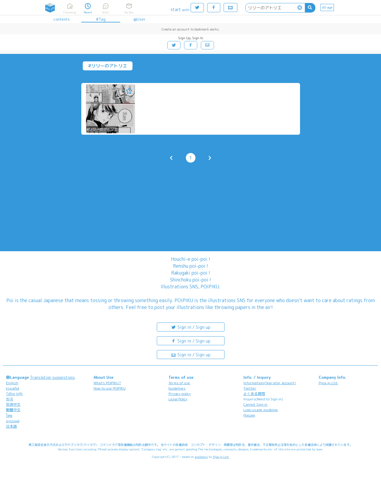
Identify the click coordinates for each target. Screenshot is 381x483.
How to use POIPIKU (110, 388)
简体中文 (13, 404)
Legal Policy (177, 399)
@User (139, 19)
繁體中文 (13, 409)
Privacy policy (179, 393)
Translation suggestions (52, 377)
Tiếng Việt (14, 393)
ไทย (9, 415)
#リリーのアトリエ (102, 129)
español (12, 388)
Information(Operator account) (269, 382)
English (12, 382)
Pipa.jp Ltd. (328, 382)
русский (12, 420)
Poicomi (249, 415)
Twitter (249, 388)
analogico (201, 457)
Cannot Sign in (255, 404)
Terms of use (179, 382)
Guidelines (177, 388)
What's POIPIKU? (107, 382)
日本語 (11, 426)
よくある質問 (254, 393)
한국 (9, 399)
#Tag (101, 19)
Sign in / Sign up (190, 327)
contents (61, 19)
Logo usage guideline (260, 409)
